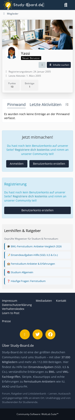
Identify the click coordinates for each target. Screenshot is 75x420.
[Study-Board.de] (13, 5)
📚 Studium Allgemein (20, 272)
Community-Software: (37, 414)
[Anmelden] (43, 5)
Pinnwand (16, 104)
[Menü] (26, 5)
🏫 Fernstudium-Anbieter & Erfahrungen (31, 263)
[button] (42, 65)
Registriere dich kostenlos (32, 150)
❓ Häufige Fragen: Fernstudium (26, 281)
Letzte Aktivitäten (45, 104)
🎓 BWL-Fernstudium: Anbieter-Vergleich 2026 (34, 246)
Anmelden (17, 163)
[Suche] (66, 5)
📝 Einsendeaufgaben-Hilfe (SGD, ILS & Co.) (32, 255)
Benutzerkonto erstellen (49, 163)
